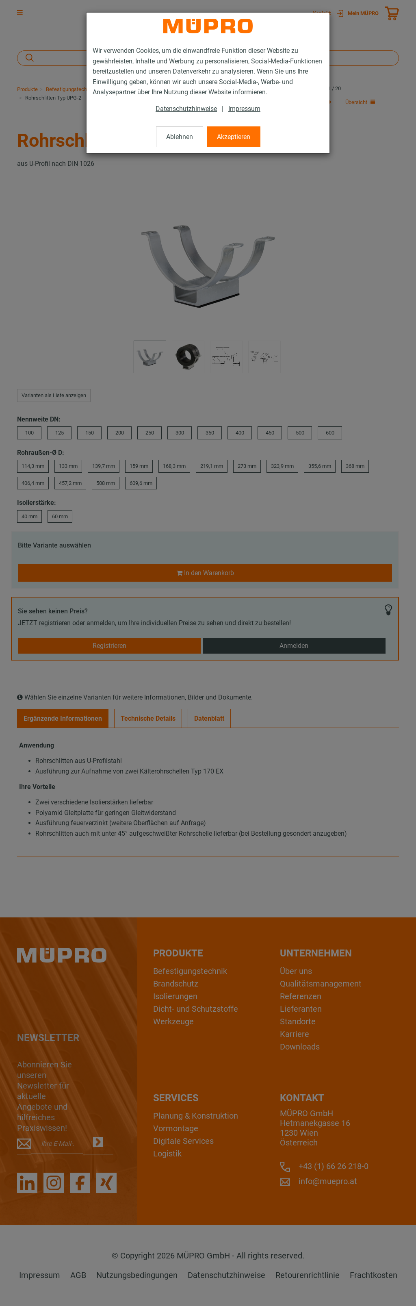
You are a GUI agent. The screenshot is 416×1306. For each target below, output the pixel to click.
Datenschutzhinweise (186, 109)
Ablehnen (179, 137)
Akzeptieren (233, 137)
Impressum (244, 109)
